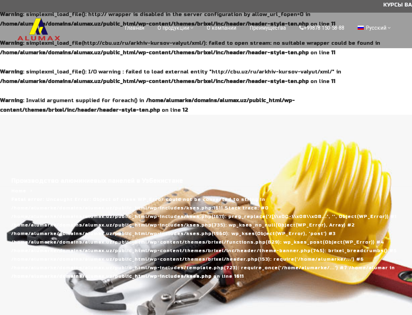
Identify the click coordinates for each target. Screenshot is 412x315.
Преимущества (268, 27)
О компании (221, 27)
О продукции (173, 27)
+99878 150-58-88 (321, 27)
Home (18, 191)
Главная (134, 27)
